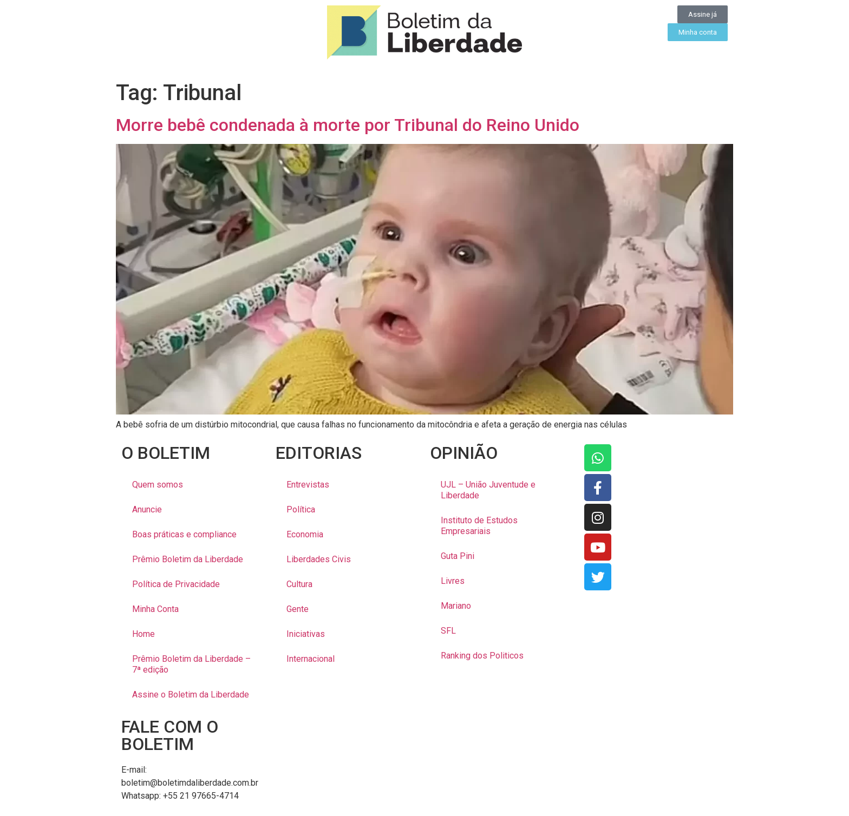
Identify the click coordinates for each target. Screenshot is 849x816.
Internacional (310, 659)
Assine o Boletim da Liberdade (190, 694)
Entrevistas (307, 484)
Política (300, 509)
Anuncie (147, 509)
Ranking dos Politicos (482, 655)
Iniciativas (305, 634)
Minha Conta (155, 609)
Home (143, 634)
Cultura (299, 584)
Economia (304, 534)
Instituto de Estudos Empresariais (479, 525)
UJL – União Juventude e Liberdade (488, 490)
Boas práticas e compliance (184, 534)
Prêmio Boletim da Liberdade (187, 559)
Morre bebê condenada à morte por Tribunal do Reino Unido (347, 125)
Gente (297, 609)
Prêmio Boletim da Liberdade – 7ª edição (191, 664)
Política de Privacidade (176, 584)
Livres (453, 581)
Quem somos (157, 484)
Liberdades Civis (318, 559)
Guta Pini (457, 556)
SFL (448, 631)
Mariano (456, 606)
